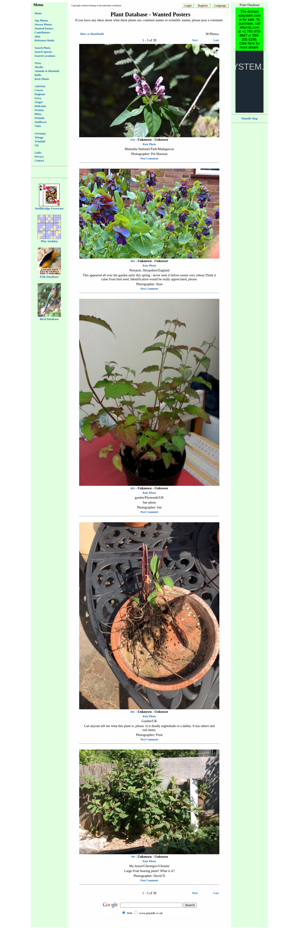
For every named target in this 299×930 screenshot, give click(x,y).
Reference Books (44, 40)
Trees (38, 63)
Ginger (39, 102)
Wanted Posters (44, 28)
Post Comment (149, 158)
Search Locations (45, 56)
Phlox (38, 114)
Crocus (39, 90)
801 (133, 712)
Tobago (39, 137)
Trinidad (40, 141)
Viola (38, 126)
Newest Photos (43, 24)
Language (220, 5)
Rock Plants (42, 79)
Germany (40, 133)
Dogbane (40, 94)
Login (188, 5)
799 (133, 856)
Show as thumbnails (92, 34)
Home (38, 13)
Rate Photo (149, 144)
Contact (39, 160)
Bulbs (38, 75)
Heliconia (40, 106)
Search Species (43, 52)
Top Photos (41, 20)
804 (133, 261)
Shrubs (39, 67)
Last (216, 40)
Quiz (37, 36)
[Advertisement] (149, 925)
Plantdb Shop (250, 118)
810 (133, 139)
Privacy (39, 156)
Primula (39, 118)
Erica (38, 98)
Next (195, 40)
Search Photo (42, 48)
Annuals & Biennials (47, 71)
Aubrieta (40, 86)
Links (38, 152)
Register (203, 5)
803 (133, 488)
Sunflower (41, 122)
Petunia (39, 110)
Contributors (42, 32)
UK (37, 145)
